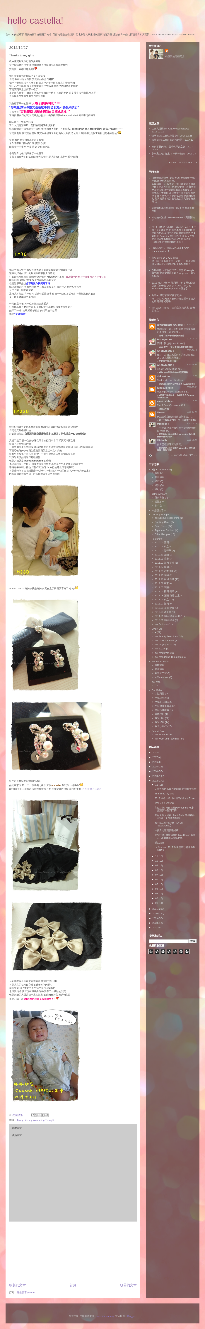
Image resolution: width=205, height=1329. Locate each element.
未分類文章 (158, 510)
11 (157, 856)
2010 (155, 913)
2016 (155, 762)
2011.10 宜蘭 (162, 575)
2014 (155, 771)
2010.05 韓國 (162, 542)
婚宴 (157, 485)
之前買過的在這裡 (92, 788)
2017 (155, 757)
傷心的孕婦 (164, 409)
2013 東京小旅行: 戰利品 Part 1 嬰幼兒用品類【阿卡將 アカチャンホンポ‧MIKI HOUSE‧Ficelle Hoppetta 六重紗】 (174, 285)
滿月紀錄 (159, 842)
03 (157, 893)
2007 (155, 927)
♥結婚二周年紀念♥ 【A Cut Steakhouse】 (169, 824)
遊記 (157, 501)
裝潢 (157, 669)
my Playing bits (163, 644)
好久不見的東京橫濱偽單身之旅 (168, 146)
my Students (161, 734)
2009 (155, 918)
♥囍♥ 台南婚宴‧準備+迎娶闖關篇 (173, 372)
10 (157, 860)
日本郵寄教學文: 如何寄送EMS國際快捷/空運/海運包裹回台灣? (173, 179)
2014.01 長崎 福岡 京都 (167, 616)
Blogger (131, 1316)
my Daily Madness (164, 640)
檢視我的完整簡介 (174, 56)
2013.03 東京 (162, 599)
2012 (155, 780)
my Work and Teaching (167, 738)
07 (157, 874)
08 (157, 870)
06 (157, 879)
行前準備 (159, 497)
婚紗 (157, 489)
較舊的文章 (128, 1285)
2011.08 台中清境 (164, 571)
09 (157, 865)
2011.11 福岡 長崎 (164, 579)
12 (157, 784)
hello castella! (35, 20)
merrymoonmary (105, 1316)
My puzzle (160, 648)
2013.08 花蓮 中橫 (164, 608)
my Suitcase (161, 624)
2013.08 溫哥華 (163, 612)
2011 (155, 908)
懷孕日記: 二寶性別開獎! (165, 135)
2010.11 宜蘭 (162, 554)
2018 (155, 752)
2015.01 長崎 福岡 (164, 620)
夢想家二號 (161, 673)
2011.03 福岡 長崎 (164, 562)
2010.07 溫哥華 (163, 550)
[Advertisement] (73, 1252)
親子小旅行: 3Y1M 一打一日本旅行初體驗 (178, 420)
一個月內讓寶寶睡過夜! (167, 830)
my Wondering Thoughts (168, 657)
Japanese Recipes (165, 530)
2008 (155, 923)
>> (195, 162)
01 (157, 903)
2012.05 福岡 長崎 (164, 591)
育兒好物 (159, 722)
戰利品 (158, 505)
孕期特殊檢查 (162, 710)
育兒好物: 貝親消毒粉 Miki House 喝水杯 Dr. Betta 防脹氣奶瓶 (175, 836)
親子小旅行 (161, 726)
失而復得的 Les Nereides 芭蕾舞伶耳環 (176, 788)
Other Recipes (162, 534)
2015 (155, 766)
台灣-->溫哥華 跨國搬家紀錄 (167, 295)
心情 (157, 472)
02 (157, 898)
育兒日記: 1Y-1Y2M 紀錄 (165, 257)
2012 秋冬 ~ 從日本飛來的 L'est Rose (176, 347)
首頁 (73, 1285)
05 (157, 884)
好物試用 (159, 714)
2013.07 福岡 (162, 603)
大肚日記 (159, 693)
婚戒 (157, 481)
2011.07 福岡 (162, 567)
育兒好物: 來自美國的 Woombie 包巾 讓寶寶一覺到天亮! (176, 449)
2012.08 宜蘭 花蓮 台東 (167, 595)
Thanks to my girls (164, 793)
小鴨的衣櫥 (161, 701)
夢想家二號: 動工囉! (168, 361)
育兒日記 (159, 718)
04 (157, 888)
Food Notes (161, 526)
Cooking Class (162, 522)
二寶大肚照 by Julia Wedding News (171, 128)
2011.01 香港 (162, 558)
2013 (155, 776)
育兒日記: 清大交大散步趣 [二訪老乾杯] (176, 384)
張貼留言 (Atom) (26, 1292)
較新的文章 (17, 1285)
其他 (157, 477)
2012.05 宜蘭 (162, 587)
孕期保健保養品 (163, 706)
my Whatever (162, 652)
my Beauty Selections (166, 636)
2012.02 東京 (162, 583)
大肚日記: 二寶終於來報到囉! (167, 139)
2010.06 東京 (162, 546)
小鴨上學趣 (161, 697)
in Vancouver (162, 677)
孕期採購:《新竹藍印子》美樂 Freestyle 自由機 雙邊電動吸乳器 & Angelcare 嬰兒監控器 (174, 273)
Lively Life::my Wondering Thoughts (36, 1120)
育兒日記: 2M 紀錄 (164, 802)
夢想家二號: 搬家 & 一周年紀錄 (168, 153)
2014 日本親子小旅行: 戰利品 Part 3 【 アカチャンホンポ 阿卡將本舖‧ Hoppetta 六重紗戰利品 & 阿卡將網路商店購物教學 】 (174, 230)
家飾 (157, 665)
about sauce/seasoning (167, 517)
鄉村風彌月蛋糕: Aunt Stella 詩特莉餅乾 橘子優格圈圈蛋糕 (175, 817)
